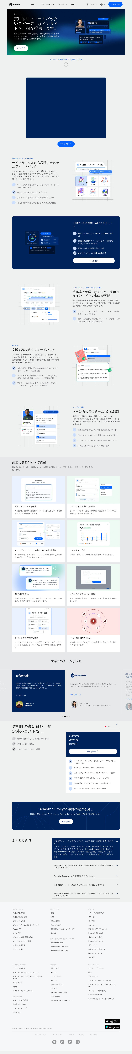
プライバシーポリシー (41, 1042)
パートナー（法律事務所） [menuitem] (97, 998)
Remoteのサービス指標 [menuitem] (59, 1000)
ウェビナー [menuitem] (92, 933)
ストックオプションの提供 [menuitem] (22, 949)
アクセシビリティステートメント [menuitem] (62, 1008)
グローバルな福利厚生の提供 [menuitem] (23, 945)
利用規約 (71, 1042)
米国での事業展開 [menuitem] (19, 953)
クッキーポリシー (58, 1042)
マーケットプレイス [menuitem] (57, 992)
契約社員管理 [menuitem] (55, 929)
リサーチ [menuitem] (91, 925)
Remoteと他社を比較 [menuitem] (95, 941)
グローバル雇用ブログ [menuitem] (96, 921)
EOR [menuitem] (52, 925)
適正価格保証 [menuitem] (17, 990)
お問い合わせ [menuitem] (55, 1004)
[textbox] (112, 726)
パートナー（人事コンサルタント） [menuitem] (100, 988)
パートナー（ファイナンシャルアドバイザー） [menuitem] (102, 993)
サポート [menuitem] (54, 996)
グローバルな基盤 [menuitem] (19, 976)
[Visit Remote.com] (17, 4)
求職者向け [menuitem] (17, 1020)
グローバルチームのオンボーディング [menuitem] (26, 933)
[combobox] (112, 726)
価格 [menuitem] (52, 921)
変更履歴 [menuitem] (91, 965)
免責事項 (81, 1042)
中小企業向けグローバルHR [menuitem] (60, 954)
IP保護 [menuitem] (15, 994)
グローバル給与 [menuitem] (56, 933)
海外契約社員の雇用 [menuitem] (20, 925)
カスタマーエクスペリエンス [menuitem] (23, 998)
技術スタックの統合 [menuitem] (95, 945)
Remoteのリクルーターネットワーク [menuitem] (101, 1006)
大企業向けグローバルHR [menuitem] (59, 958)
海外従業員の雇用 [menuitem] (19, 921)
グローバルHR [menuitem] (18, 957)
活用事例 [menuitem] (91, 929)
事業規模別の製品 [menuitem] (57, 950)
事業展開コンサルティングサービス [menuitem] (63, 937)
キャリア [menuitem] (54, 980)
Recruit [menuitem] (53, 941)
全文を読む (75, 698)
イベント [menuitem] (54, 988)
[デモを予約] (113, 4)
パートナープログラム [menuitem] (96, 976)
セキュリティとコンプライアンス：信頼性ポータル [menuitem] (27, 985)
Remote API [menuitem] (17, 937)
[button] (63, 716)
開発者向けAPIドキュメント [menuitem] (98, 937)
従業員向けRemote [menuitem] (19, 1012)
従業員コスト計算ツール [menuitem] (96, 957)
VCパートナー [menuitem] (93, 984)
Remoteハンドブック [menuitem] (95, 949)
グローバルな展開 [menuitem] (19, 929)
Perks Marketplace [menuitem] (95, 1002)
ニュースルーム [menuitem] (56, 984)
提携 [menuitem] (90, 980)
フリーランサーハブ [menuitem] (20, 1016)
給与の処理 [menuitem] (17, 941)
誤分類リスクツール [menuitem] (95, 961)
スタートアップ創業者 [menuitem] (20, 1008)
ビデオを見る (21, 699)
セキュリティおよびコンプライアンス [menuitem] (26, 980)
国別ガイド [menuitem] (92, 953)
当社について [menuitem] (55, 976)
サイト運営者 (93, 1042)
